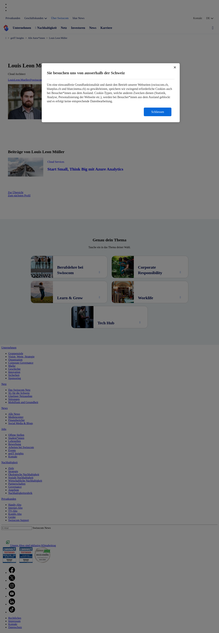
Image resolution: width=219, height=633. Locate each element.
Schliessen (157, 112)
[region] (111, 92)
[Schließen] (175, 67)
